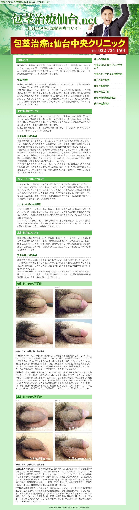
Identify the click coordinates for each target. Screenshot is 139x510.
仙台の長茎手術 (101, 92)
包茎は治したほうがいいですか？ (108, 66)
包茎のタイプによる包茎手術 (108, 74)
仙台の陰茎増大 (101, 103)
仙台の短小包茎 (101, 80)
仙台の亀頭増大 (101, 86)
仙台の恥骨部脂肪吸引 (105, 98)
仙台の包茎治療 (101, 59)
